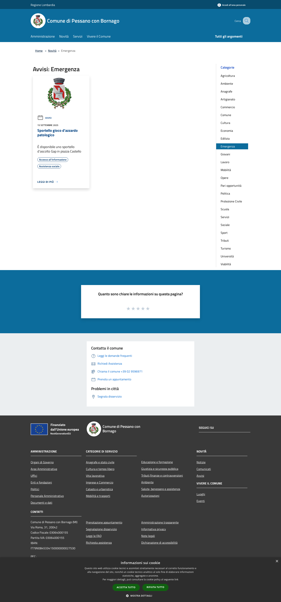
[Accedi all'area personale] (231, 5)
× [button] (276, 561)
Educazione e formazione (157, 462)
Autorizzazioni (150, 495)
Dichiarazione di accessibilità (159, 542)
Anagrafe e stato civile (100, 462)
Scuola (225, 209)
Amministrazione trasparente (160, 522)
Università (227, 256)
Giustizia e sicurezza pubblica (159, 468)
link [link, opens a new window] (176, 579)
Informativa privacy (153, 529)
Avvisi (44, 118)
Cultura (225, 123)
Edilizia (225, 138)
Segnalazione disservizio (101, 529)
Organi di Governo (42, 462)
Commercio (228, 107)
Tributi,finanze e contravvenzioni (162, 475)
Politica (225, 193)
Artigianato (228, 99)
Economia (227, 130)
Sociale (225, 225)
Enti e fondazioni (41, 482)
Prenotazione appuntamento (104, 522)
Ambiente (227, 83)
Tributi (225, 240)
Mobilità (226, 170)
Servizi (225, 217)
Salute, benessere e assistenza (160, 489)
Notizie (201, 462)
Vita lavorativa (95, 475)
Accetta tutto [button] (126, 587)
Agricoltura (228, 75)
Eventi (201, 501)
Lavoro (225, 162)
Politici (35, 489)
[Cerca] (245, 20)
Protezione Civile (231, 201)
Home (39, 50)
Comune (226, 115)
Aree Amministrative (44, 469)
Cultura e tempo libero (100, 469)
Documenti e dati (41, 502)
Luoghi (201, 494)
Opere (224, 177)
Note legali (148, 536)
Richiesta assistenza (99, 542)
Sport (224, 232)
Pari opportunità (231, 185)
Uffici (34, 475)
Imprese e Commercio (99, 482)
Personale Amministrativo (47, 496)
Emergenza (228, 146)
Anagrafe (226, 91)
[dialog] (140, 579)
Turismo (226, 248)
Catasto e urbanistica (99, 489)
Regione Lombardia (43, 5)
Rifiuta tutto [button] (155, 587)
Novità (52, 50)
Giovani (225, 154)
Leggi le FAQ (94, 536)
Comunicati (204, 469)
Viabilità (226, 264)
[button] (140, 596)
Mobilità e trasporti (98, 496)
